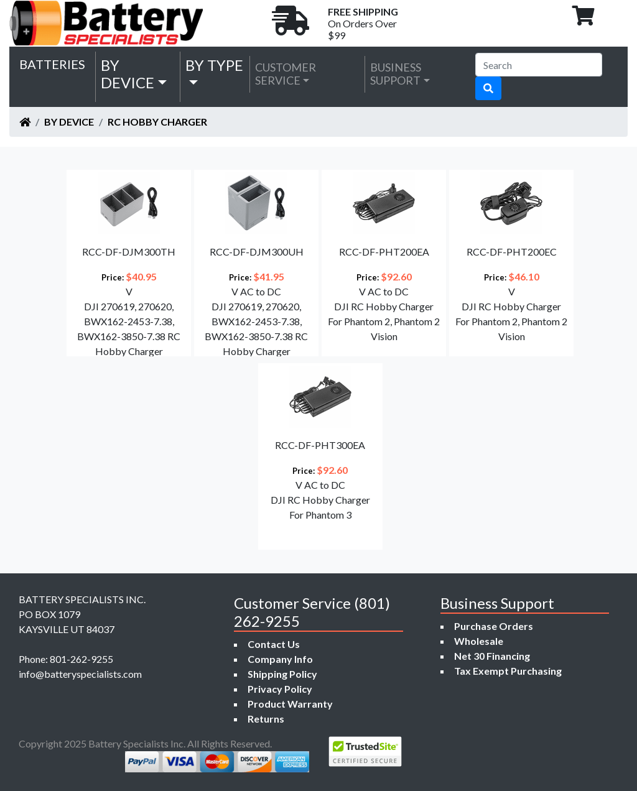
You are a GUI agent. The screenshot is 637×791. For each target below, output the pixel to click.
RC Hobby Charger (157, 121)
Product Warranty (290, 704)
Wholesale (478, 641)
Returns (266, 718)
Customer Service (285, 74)
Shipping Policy (282, 674)
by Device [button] (127, 74)
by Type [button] (214, 65)
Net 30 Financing (492, 656)
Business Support (395, 74)
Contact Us (274, 644)
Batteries (52, 64)
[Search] (538, 64)
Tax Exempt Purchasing (508, 671)
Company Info (280, 659)
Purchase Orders (493, 626)
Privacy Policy (280, 689)
